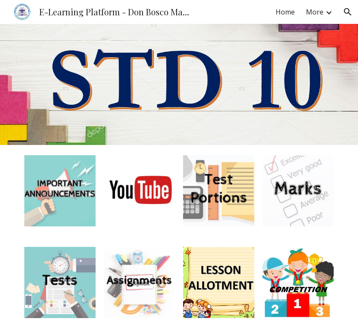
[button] (348, 12)
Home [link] (285, 12)
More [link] (314, 12)
